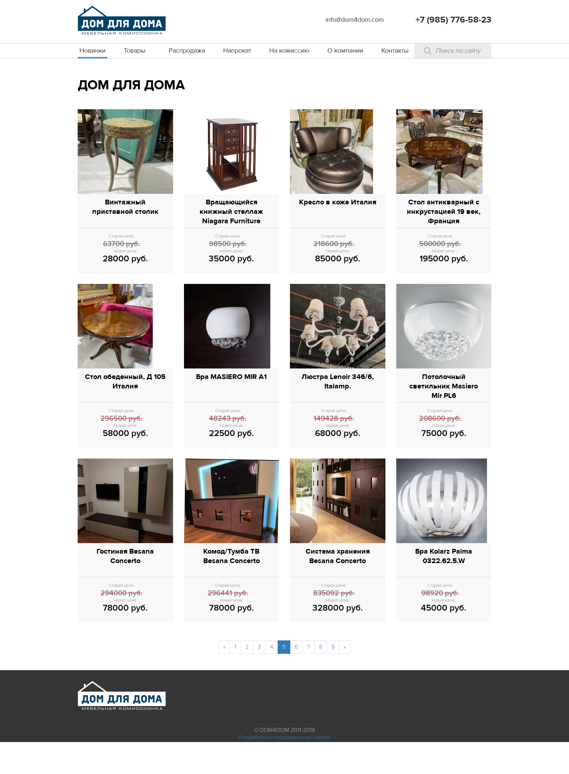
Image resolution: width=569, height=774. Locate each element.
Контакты (395, 50)
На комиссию (289, 50)
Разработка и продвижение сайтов (285, 769)
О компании (345, 50)
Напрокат (237, 50)
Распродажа (187, 50)
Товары (135, 50)
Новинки (92, 50)
